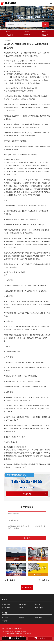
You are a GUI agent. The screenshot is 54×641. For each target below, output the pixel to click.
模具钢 (27, 53)
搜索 (44, 24)
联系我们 (45, 35)
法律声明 (16, 636)
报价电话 (40, 638)
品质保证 (45, 31)
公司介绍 (5, 617)
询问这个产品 (27, 494)
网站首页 (9, 31)
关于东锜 (27, 35)
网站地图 (23, 636)
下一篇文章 (43, 580)
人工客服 (14, 638)
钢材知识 (5, 621)
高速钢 (37, 604)
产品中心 (27, 31)
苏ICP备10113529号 (7, 636)
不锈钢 (21, 607)
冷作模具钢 (23, 604)
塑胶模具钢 (6, 604)
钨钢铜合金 (39, 607)
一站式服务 (9, 35)
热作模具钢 (6, 607)
